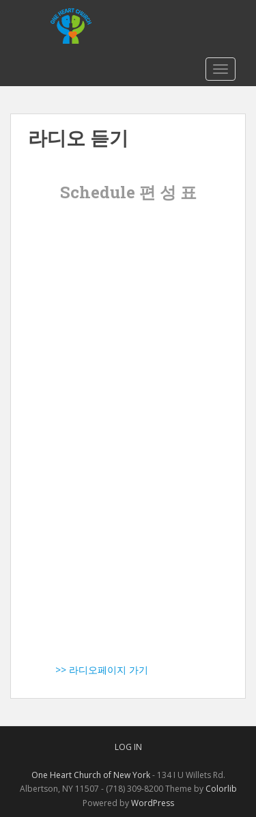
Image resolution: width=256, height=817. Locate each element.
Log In (128, 747)
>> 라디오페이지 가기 (88, 669)
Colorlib (221, 788)
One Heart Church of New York (90, 775)
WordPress (152, 803)
